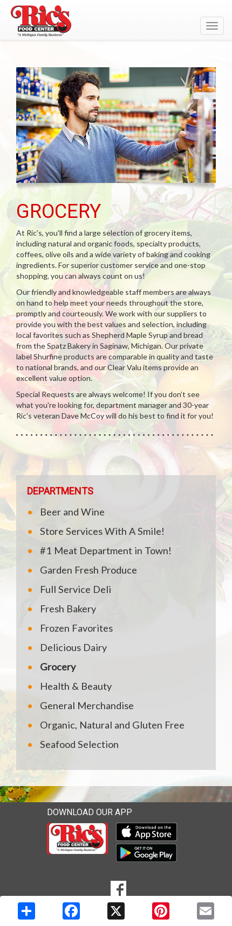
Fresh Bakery (68, 608)
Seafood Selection (79, 744)
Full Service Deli (75, 589)
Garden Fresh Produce (88, 570)
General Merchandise (87, 705)
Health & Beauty (76, 686)
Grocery (58, 667)
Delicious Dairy (73, 647)
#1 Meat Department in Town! (106, 550)
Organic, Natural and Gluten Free (112, 725)
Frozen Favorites (76, 628)
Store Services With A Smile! (102, 531)
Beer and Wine (72, 512)
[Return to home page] (116, 21)
